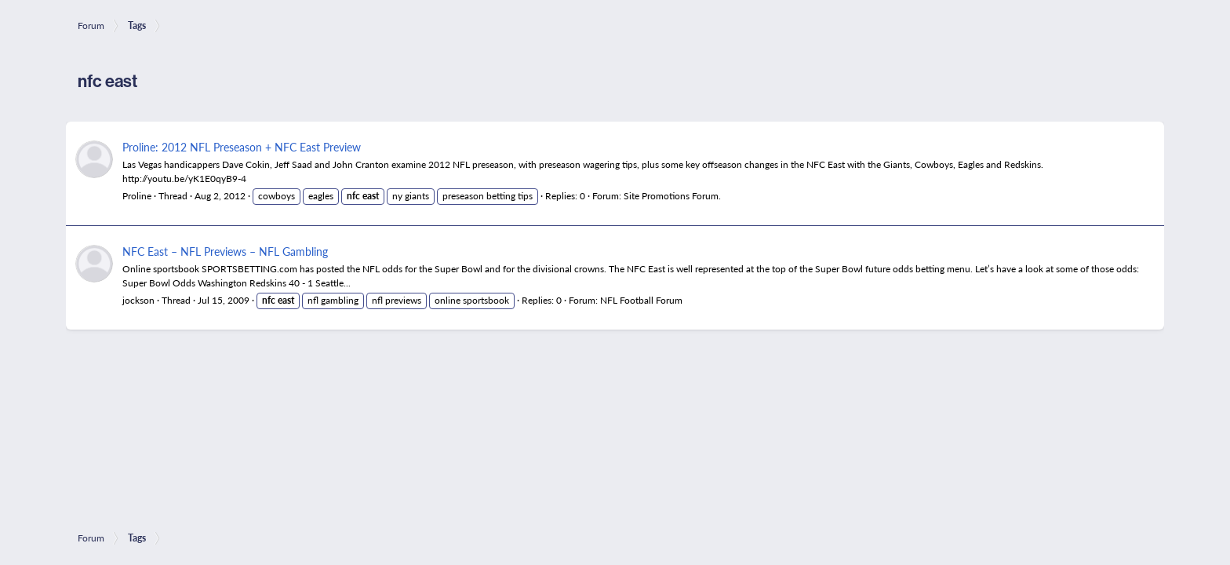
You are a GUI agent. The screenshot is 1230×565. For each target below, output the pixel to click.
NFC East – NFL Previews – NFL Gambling (225, 251)
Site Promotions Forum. (672, 195)
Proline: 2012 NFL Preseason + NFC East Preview (241, 147)
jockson (138, 300)
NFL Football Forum (641, 300)
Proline (136, 195)
